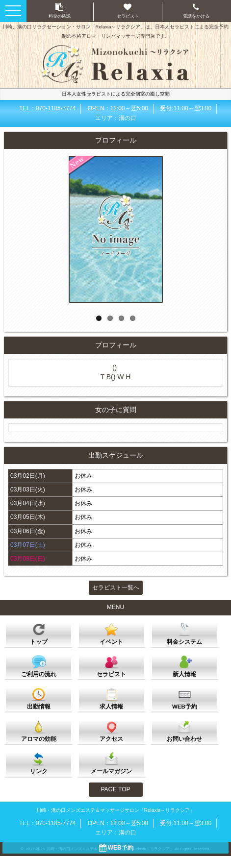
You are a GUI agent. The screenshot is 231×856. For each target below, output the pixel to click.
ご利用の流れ (38, 666)
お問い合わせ (184, 730)
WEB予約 (184, 698)
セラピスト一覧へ (115, 587)
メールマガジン (111, 763)
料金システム (184, 633)
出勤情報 (39, 698)
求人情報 (111, 698)
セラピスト (111, 666)
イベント (111, 633)
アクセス (111, 730)
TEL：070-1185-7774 (47, 108)
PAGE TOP (115, 789)
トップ (39, 633)
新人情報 (184, 666)
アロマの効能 (38, 730)
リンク (39, 763)
